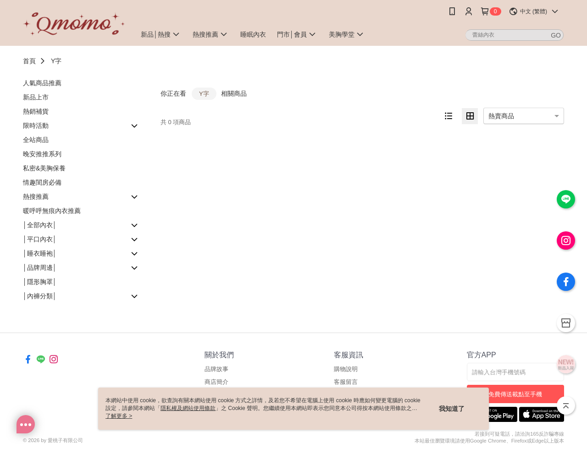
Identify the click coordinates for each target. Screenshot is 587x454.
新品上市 (36, 97)
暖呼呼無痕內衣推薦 (52, 210)
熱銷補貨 (36, 111)
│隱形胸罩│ (40, 281)
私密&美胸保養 (44, 168)
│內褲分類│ (40, 296)
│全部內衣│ (40, 225)
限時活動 (36, 125)
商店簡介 (216, 381)
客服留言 (346, 381)
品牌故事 (216, 369)
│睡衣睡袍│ (40, 253)
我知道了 (452, 408)
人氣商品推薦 (42, 83)
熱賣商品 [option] (501, 116)
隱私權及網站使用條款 (188, 408)
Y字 (56, 61)
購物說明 (346, 369)
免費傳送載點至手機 (515, 394)
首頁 (29, 61)
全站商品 (36, 139)
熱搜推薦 (36, 196)
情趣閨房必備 (42, 182)
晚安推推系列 (42, 154)
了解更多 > (118, 416)
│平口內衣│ (40, 239)
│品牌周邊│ (40, 267)
